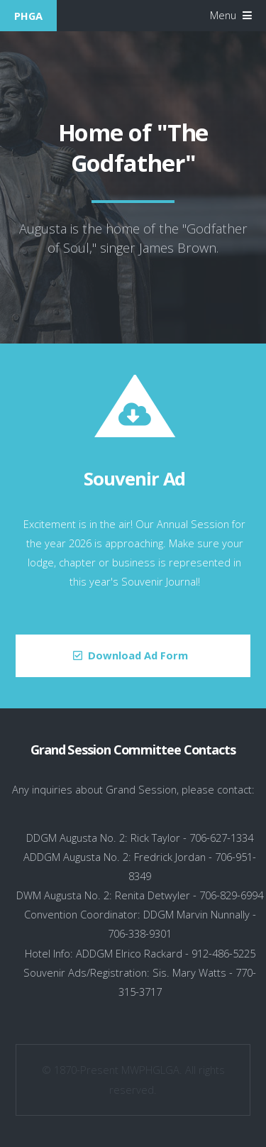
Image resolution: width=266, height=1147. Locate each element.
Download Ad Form (138, 655)
